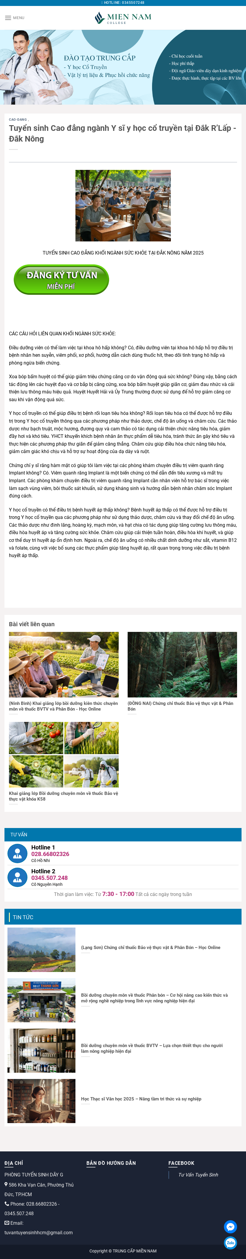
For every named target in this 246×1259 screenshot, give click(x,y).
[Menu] (14, 18)
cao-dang (18, 120)
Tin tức (23, 917)
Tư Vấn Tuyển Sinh (198, 1175)
